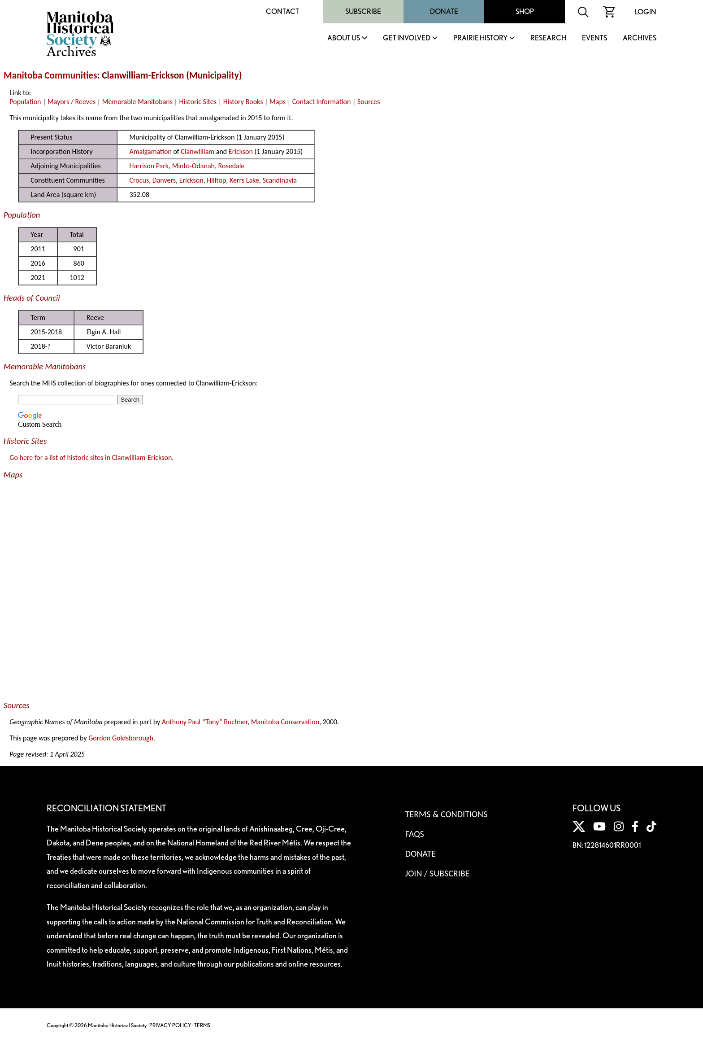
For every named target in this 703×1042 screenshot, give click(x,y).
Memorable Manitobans (137, 101)
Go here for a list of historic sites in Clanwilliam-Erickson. (91, 457)
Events (594, 38)
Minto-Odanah (193, 166)
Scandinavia (279, 180)
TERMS (202, 1025)
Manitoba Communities (50, 75)
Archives (639, 38)
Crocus (139, 180)
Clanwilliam (197, 151)
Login (645, 12)
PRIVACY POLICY (170, 1025)
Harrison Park (149, 166)
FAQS (414, 833)
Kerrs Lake (244, 180)
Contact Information (321, 101)
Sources (368, 101)
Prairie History (480, 38)
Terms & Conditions (446, 814)
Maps (277, 101)
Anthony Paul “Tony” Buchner (204, 722)
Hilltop (216, 180)
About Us (343, 38)
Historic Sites (198, 101)
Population (25, 101)
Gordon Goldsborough (120, 738)
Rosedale (231, 166)
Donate (444, 11)
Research (548, 38)
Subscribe (363, 11)
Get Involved (406, 38)
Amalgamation (150, 151)
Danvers (164, 180)
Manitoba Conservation (285, 722)
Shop (525, 11)
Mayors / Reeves (71, 101)
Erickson (241, 151)
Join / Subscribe (437, 873)
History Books (243, 101)
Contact (282, 11)
